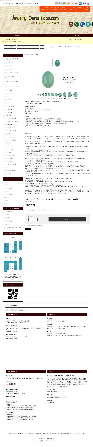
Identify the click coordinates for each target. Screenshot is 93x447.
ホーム (26, 54)
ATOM (82, 433)
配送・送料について (23, 433)
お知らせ (7, 203)
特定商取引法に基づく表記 (37, 225)
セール (6, 200)
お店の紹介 (7, 218)
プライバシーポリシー (54, 433)
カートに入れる (67, 219)
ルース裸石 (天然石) (33, 54)
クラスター (69, 46)
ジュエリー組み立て (9, 194)
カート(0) (75, 35)
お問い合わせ (46, 35)
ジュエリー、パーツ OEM (10, 182)
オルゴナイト (62, 48)
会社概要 (7, 214)
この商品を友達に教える (30, 210)
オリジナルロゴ (8, 188)
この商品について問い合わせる (42, 210)
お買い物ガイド (8, 211)
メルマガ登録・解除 (77, 39)
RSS (79, 433)
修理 (6, 197)
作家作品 (64, 46)
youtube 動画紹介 (8, 221)
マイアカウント (17, 35)
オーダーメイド (8, 185)
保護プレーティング (9, 191)
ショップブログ (74, 433)
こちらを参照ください (26, 336)
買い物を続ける (53, 210)
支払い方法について (13, 433)
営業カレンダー (8, 224)
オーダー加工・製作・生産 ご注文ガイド (13, 228)
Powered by (46, 441)
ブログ (69, 39)
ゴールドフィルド (77, 46)
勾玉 (60, 46)
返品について (27, 225)
